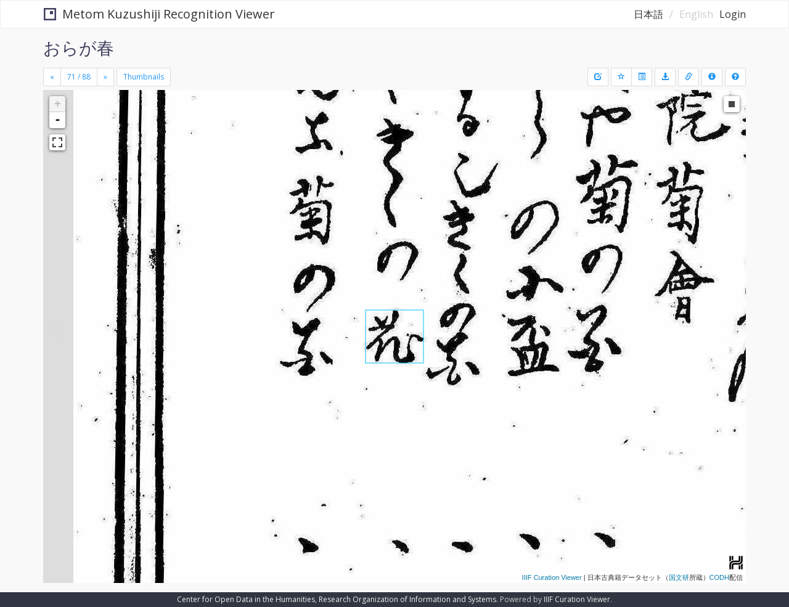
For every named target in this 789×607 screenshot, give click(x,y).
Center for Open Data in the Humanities (246, 599)
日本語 (648, 14)
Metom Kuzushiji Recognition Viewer (159, 14)
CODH (719, 577)
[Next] (105, 77)
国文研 (679, 577)
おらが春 (78, 47)
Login (732, 14)
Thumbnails (143, 76)
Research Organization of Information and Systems (407, 599)
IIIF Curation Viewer (552, 577)
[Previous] (52, 77)
